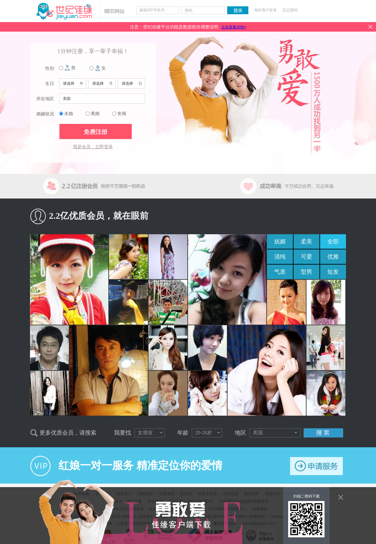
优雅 (333, 257)
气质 (280, 272)
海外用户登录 (265, 10)
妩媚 (280, 241)
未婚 (68, 113)
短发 (333, 272)
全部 (333, 241)
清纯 (280, 257)
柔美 (306, 241)
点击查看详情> (233, 27)
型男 (306, 272)
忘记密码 (290, 10)
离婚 (95, 113)
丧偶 (121, 113)
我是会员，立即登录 (93, 146)
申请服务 (316, 466)
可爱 (306, 257)
